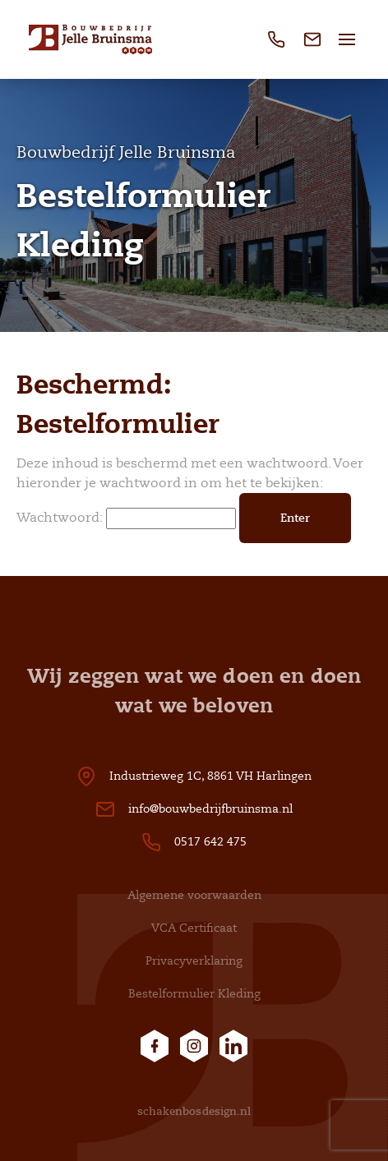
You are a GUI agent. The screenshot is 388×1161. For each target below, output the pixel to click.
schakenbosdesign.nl (194, 1111)
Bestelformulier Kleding (194, 994)
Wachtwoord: (126, 517)
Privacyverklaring (194, 961)
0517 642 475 (210, 842)
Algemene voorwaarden (194, 895)
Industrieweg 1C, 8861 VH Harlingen (210, 776)
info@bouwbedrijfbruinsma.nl (210, 809)
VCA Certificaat (194, 928)
